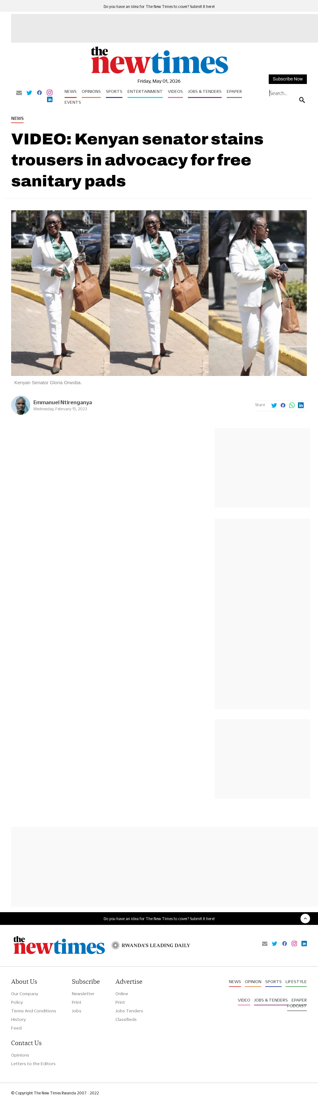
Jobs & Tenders (205, 91)
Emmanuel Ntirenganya (62, 402)
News (71, 91)
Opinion (253, 981)
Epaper (234, 91)
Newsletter (83, 993)
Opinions (91, 91)
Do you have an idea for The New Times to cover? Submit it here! (159, 6)
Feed (16, 1027)
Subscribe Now (288, 79)
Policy (17, 1002)
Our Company (24, 993)
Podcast (297, 1005)
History (18, 1019)
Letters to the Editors (33, 1063)
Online (121, 993)
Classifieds (126, 1019)
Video (244, 999)
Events (73, 102)
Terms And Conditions (33, 1010)
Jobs (76, 1010)
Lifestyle (296, 981)
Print (76, 1002)
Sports (114, 91)
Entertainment (145, 91)
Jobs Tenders (129, 1010)
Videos (175, 91)
